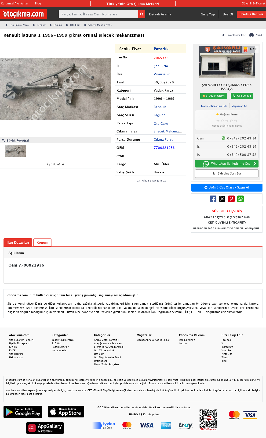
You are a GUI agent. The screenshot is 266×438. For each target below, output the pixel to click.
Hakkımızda (16, 357)
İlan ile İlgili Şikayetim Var (151, 180)
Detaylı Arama (160, 14)
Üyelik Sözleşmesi (19, 343)
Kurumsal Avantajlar (14, 3)
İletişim (183, 343)
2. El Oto (56, 343)
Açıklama (16, 253)
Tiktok (225, 357)
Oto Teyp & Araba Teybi (107, 357)
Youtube (226, 350)
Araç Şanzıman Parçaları (108, 343)
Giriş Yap (208, 14)
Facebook (227, 339)
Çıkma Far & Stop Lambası (109, 346)
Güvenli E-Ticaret (253, 3)
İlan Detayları (18, 242)
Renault (39, 25)
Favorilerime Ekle (234, 35)
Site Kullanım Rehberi (21, 339)
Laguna (56, 25)
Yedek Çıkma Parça (63, 339)
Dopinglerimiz (187, 339)
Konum (42, 242)
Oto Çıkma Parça (17, 25)
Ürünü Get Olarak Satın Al (226, 187)
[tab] (133, 252)
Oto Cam (73, 25)
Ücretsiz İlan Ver (251, 14)
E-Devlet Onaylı (213, 95)
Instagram (227, 346)
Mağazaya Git (239, 106)
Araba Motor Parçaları (106, 339)
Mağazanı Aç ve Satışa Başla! (153, 339)
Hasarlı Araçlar (60, 346)
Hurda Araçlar (59, 350)
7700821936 (164, 148)
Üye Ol (228, 14)
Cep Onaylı (242, 95)
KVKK (12, 350)
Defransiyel (100, 361)
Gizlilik (13, 346)
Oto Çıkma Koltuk (104, 350)
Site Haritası (16, 354)
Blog (38, 3)
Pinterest (227, 354)
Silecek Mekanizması (98, 25)
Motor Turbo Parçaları (106, 364)
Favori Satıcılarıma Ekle (214, 106)
